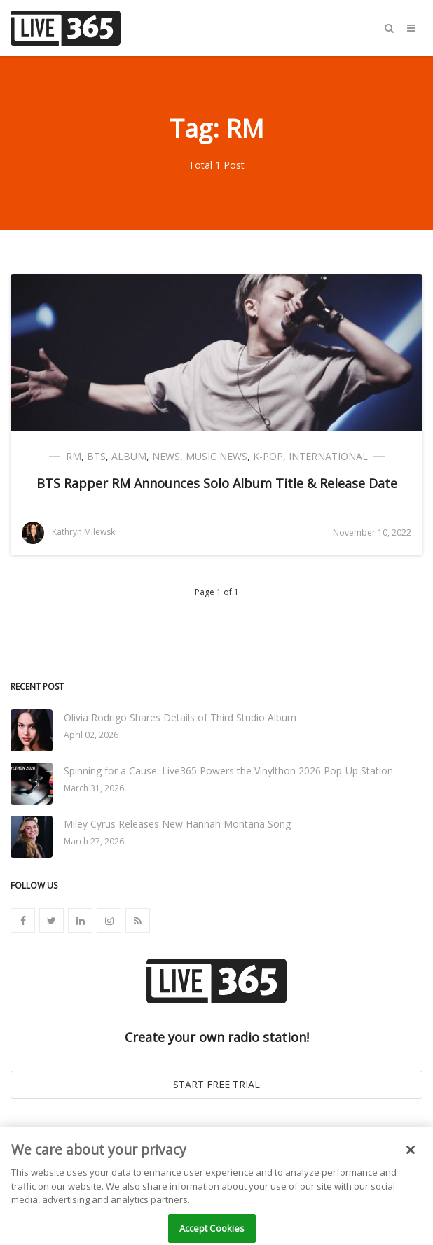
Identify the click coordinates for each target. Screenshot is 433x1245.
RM (73, 456)
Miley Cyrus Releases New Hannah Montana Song (177, 823)
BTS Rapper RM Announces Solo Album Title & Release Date (216, 483)
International (328, 456)
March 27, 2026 (94, 841)
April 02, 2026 (91, 735)
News (166, 456)
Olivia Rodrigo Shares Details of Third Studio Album (180, 717)
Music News (216, 456)
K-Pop (268, 456)
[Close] (410, 1155)
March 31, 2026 (94, 788)
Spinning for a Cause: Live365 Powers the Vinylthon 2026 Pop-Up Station (228, 770)
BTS (96, 456)
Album (128, 456)
